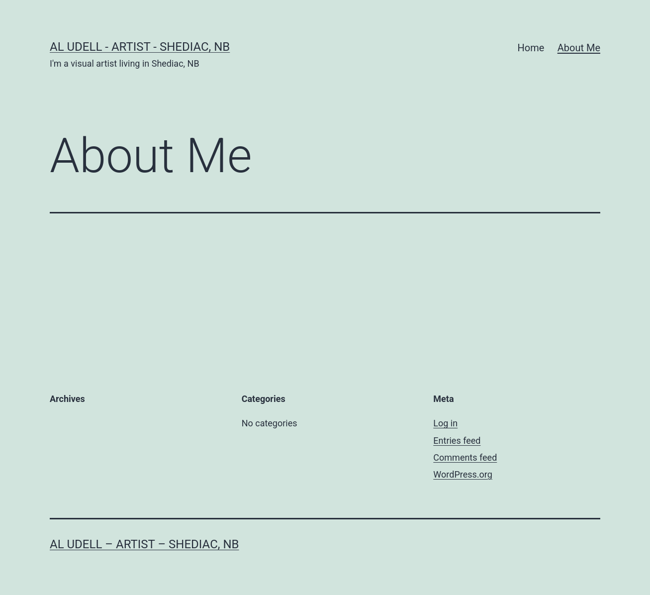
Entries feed (456, 440)
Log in (445, 423)
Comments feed (465, 457)
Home (531, 48)
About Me (578, 48)
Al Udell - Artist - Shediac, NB (140, 47)
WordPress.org (462, 474)
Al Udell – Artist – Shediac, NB (144, 544)
